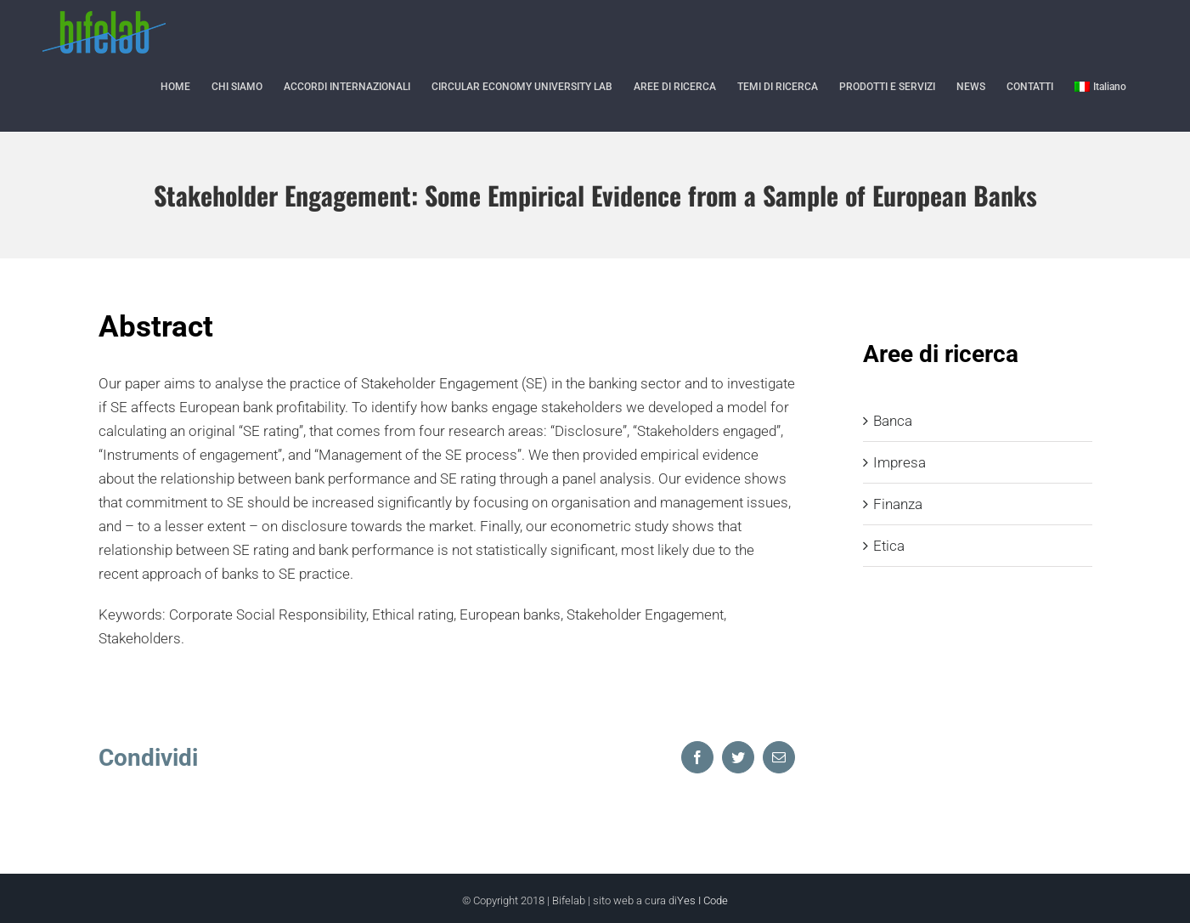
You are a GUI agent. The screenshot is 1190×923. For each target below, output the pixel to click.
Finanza (897, 503)
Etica (889, 545)
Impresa (899, 462)
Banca (892, 420)
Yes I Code (702, 900)
